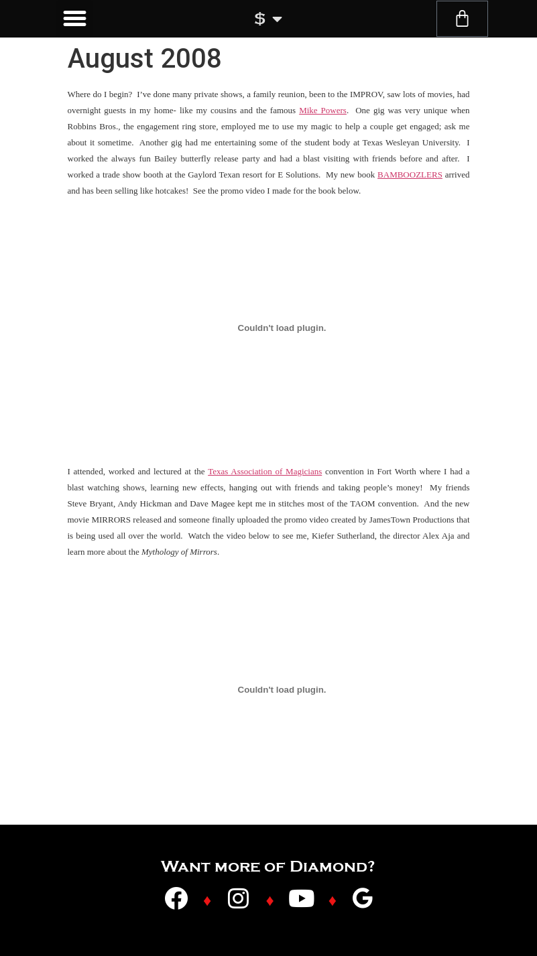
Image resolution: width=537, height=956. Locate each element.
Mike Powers (323, 110)
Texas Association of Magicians (265, 471)
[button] (75, 19)
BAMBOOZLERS (409, 174)
